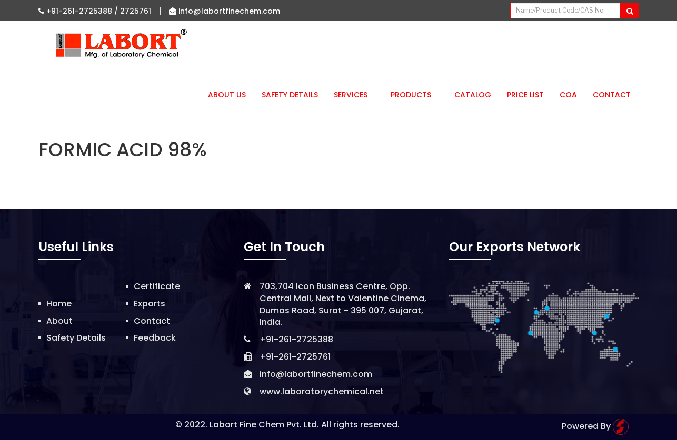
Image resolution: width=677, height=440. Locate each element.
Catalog (472, 94)
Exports (149, 304)
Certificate (157, 286)
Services (354, 94)
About (59, 321)
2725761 (135, 11)
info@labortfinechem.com (224, 11)
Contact (612, 94)
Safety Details (290, 94)
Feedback (155, 338)
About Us (227, 94)
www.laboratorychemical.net (322, 391)
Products (415, 94)
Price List (525, 94)
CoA (568, 94)
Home (59, 304)
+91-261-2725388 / (79, 11)
